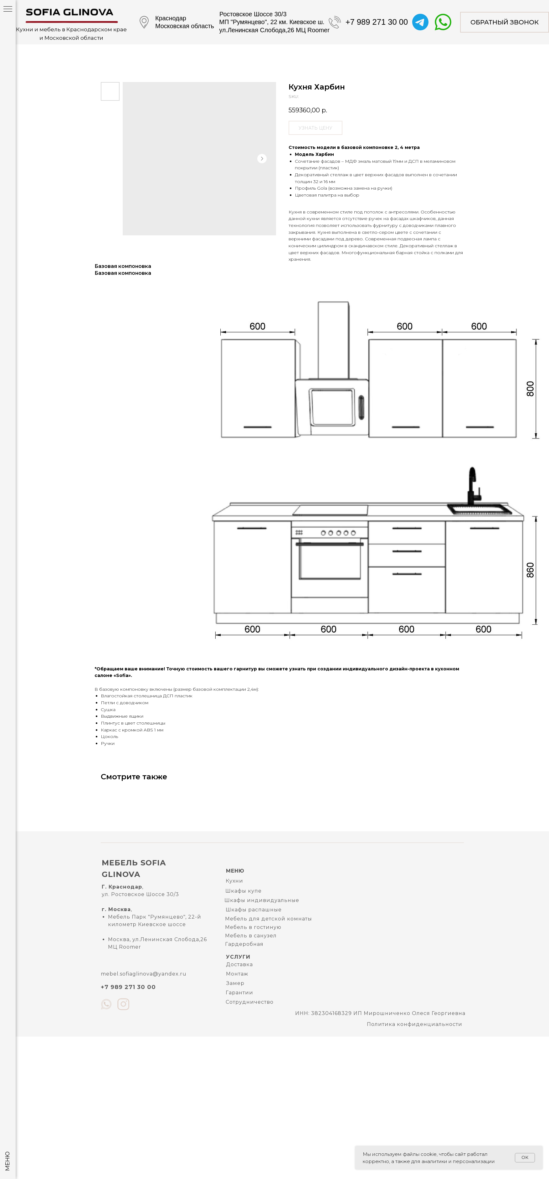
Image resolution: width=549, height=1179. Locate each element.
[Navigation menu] (7, 9)
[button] (203, 9)
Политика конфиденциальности (81, 967)
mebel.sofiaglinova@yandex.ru (72, 987)
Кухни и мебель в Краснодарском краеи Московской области (42, 25)
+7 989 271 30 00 (208, 26)
